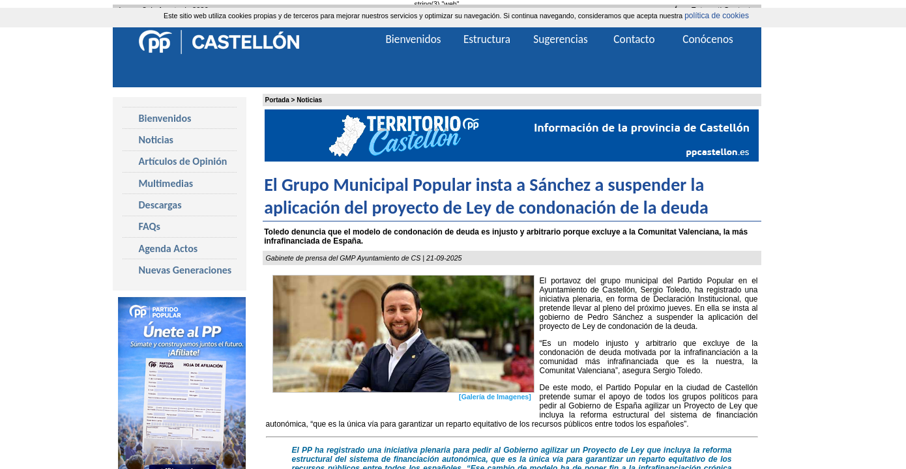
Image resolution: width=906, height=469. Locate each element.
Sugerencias (560, 39)
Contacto (633, 39)
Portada (277, 100)
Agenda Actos (168, 248)
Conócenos (707, 39)
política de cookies (716, 15)
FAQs (149, 226)
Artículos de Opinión (183, 161)
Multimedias (166, 183)
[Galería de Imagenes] (495, 397)
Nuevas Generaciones (185, 270)
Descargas (160, 205)
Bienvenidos (165, 118)
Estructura (486, 39)
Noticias (309, 100)
